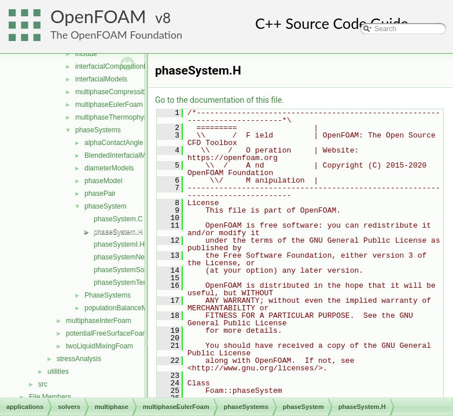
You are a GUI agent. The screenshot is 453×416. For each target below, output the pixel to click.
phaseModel (103, 181)
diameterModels (109, 168)
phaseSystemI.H (119, 244)
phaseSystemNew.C (125, 257)
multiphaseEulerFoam (109, 105)
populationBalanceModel (122, 308)
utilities (58, 371)
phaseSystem (105, 206)
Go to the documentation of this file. (219, 100)
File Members (50, 397)
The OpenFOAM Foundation (116, 34)
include (86, 54)
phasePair (100, 194)
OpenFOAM (98, 16)
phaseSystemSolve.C (127, 270)
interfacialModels (101, 79)
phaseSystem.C (118, 219)
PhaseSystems (107, 295)
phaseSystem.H (118, 232)
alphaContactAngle (113, 143)
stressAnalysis (79, 359)
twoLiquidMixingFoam (99, 346)
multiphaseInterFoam (98, 321)
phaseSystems (98, 130)
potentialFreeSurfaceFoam (107, 333)
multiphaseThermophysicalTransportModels (142, 117)
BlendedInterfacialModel (121, 155)
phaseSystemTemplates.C (134, 282)
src (42, 384)
